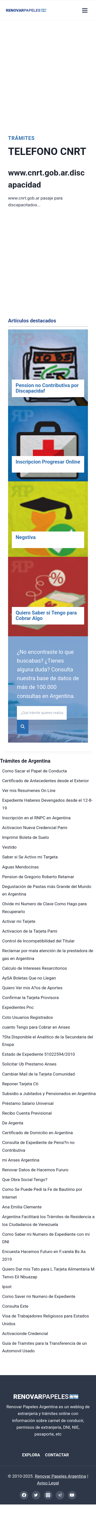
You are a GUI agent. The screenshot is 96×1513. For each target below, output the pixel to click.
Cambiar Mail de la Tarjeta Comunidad (38, 1074)
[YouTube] (72, 1495)
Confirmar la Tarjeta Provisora (30, 997)
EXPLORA (31, 1455)
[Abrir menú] (84, 10)
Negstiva (26, 537)
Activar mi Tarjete (19, 921)
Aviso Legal (48, 1482)
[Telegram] (60, 1495)
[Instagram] (48, 1495)
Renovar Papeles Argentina (60, 1476)
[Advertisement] (47, 76)
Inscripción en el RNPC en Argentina (36, 817)
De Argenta (12, 1122)
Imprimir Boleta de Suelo (25, 837)
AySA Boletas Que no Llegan (29, 978)
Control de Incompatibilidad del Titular (38, 940)
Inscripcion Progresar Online (48, 462)
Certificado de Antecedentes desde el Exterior (45, 780)
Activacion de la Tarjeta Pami (29, 931)
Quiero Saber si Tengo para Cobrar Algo (46, 615)
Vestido (9, 847)
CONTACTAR (57, 1455)
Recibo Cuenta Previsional (27, 1113)
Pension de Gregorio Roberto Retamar (38, 876)
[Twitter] (36, 1495)
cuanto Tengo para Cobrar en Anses (36, 1027)
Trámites (21, 138)
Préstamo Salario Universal (28, 1103)
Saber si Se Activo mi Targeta (30, 856)
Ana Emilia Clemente (22, 1206)
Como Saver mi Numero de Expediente (38, 1296)
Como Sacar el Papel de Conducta (34, 770)
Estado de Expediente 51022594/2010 (38, 1054)
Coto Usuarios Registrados (27, 1017)
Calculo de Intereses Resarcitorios (34, 968)
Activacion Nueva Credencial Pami (35, 827)
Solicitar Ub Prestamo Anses (29, 1063)
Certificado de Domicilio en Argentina (37, 1132)
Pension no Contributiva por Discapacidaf (47, 388)
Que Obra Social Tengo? (25, 1179)
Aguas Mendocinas (20, 866)
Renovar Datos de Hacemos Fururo (35, 1169)
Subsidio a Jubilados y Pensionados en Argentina (49, 1093)
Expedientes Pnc (18, 1007)
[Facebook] (24, 1495)
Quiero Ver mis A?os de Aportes (32, 987)
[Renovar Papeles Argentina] (26, 10)
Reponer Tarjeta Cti (20, 1083)
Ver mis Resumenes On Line (28, 790)
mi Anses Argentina (21, 1160)
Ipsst (7, 1286)
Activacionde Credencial (25, 1333)
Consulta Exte (15, 1306)
